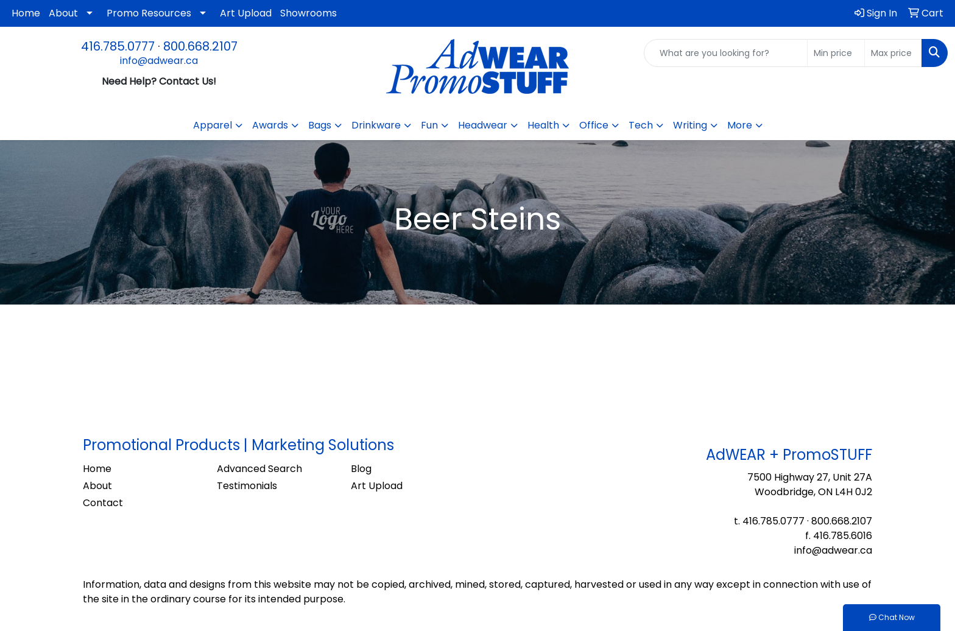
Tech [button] (641, 125)
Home (26, 13)
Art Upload (246, 13)
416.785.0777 (118, 46)
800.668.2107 (200, 46)
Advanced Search (259, 469)
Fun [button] (429, 125)
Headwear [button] (482, 125)
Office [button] (593, 125)
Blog (361, 469)
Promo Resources (149, 13)
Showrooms (308, 13)
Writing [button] (690, 125)
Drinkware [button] (376, 125)
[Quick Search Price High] (893, 53)
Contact (103, 503)
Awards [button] (270, 125)
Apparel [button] (212, 125)
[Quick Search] (726, 53)
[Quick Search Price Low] (836, 53)
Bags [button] (319, 125)
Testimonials (247, 486)
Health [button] (543, 125)
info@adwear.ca (159, 61)
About (63, 13)
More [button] (739, 125)
